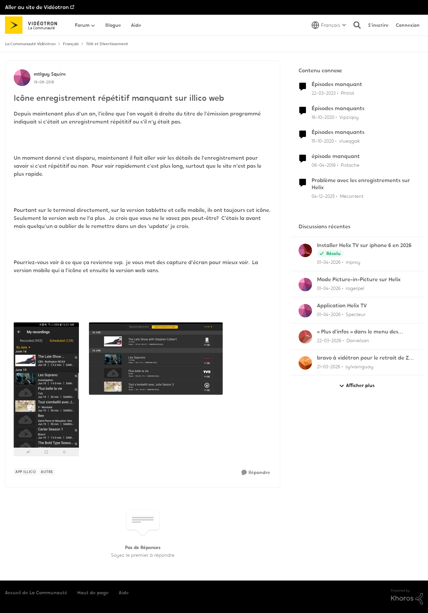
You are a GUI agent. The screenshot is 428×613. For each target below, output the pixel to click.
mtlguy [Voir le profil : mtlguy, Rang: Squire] (41, 74)
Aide (124, 593)
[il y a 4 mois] (329, 262)
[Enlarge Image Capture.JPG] (156, 358)
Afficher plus (356, 385)
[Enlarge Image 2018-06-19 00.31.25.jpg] (46, 389)
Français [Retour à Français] (71, 44)
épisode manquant (336, 156)
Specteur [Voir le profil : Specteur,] (355, 314)
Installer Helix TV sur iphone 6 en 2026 (364, 245)
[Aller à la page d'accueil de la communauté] (33, 25)
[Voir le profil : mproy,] (305, 250)
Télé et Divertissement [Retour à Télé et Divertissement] (107, 44)
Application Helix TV (342, 305)
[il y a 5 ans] (323, 117)
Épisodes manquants (338, 108)
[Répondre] (256, 472)
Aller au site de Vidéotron (37, 7)
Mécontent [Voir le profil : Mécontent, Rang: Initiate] (351, 196)
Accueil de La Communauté (36, 593)
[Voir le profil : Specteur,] (305, 310)
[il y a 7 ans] (324, 165)
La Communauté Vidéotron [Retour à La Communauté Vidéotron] (30, 44)
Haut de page (93, 593)
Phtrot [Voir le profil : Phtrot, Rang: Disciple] (347, 93)
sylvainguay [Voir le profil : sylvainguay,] (359, 366)
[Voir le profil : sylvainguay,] (305, 363)
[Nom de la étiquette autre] (47, 471)
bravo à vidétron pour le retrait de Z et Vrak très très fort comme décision (364, 358)
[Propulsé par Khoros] (407, 597)
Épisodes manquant (337, 84)
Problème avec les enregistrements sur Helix (361, 184)
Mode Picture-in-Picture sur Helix (359, 279)
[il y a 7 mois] (323, 196)
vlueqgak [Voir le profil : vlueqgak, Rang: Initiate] (349, 141)
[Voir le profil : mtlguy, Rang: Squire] (22, 77)
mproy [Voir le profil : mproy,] (353, 262)
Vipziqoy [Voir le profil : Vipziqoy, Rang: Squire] (349, 117)
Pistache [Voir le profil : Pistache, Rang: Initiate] (350, 165)
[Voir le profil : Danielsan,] (305, 336)
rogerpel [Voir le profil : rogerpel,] (355, 288)
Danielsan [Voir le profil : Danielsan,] (357, 340)
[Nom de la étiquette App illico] (25, 471)
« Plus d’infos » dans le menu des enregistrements (357, 331)
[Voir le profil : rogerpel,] (305, 284)
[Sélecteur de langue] (329, 25)
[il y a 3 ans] (324, 93)
